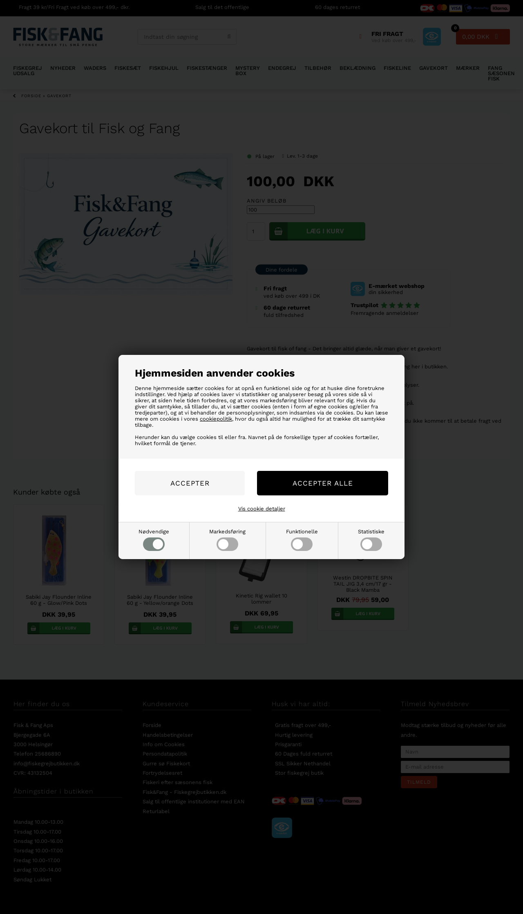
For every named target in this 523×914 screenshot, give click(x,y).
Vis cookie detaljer (261, 509)
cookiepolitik (216, 419)
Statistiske (371, 539)
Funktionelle (302, 539)
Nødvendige (154, 539)
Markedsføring (227, 539)
